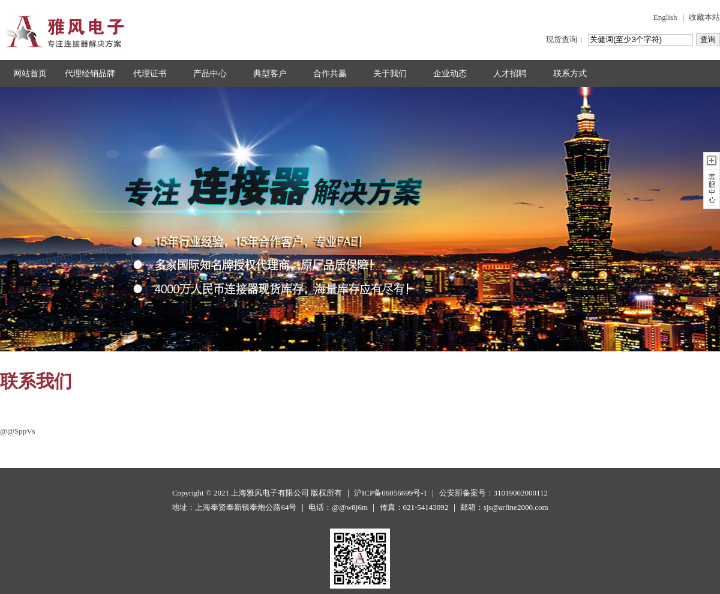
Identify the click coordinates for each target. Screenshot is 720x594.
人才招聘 (510, 73)
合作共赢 (330, 73)
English (665, 17)
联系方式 (570, 73)
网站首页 (30, 73)
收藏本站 (704, 17)
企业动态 (450, 73)
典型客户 (270, 73)
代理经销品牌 (90, 73)
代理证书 (150, 73)
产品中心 (210, 73)
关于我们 (390, 73)
